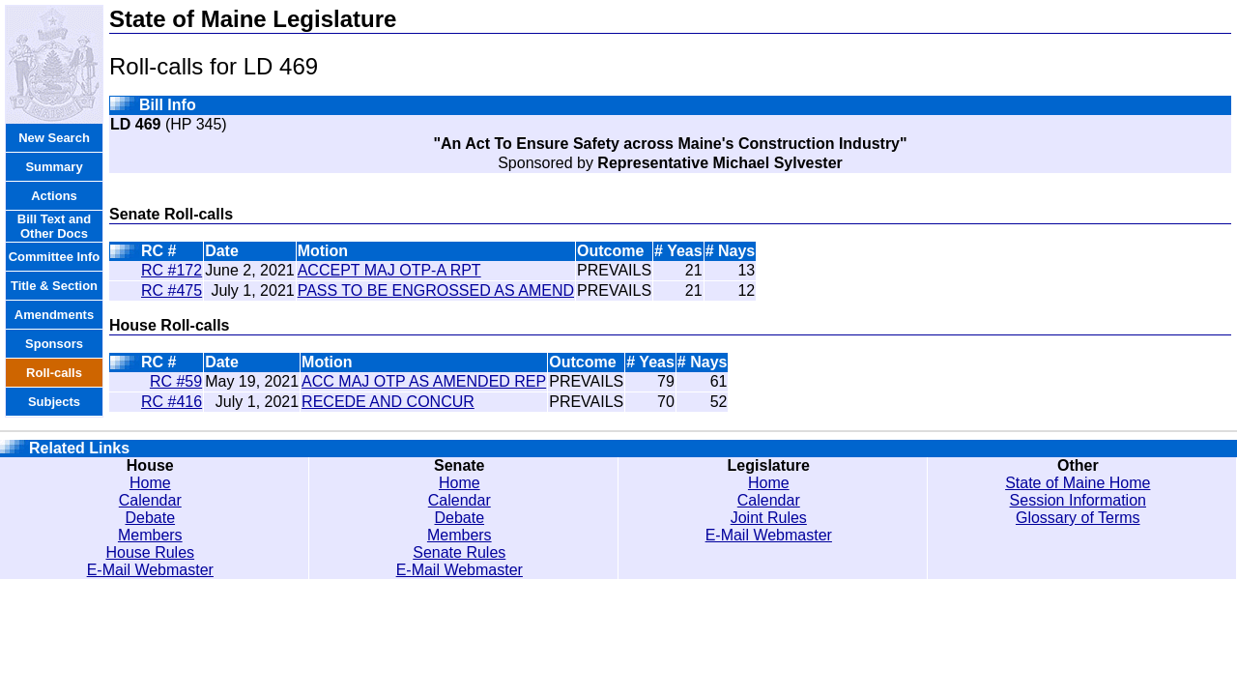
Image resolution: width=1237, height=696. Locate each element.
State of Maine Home (1077, 483)
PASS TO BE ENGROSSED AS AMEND (436, 290)
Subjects (54, 401)
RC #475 (171, 290)
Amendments (54, 314)
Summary (53, 167)
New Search (54, 137)
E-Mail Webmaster (150, 570)
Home (150, 483)
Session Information (1078, 500)
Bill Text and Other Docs (54, 226)
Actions (54, 195)
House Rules (149, 552)
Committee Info (55, 256)
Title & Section (54, 285)
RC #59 (176, 381)
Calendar (150, 500)
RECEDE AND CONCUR (388, 401)
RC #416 (171, 401)
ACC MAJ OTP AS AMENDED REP (424, 381)
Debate (150, 517)
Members (150, 535)
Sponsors (54, 343)
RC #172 (171, 270)
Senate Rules (459, 552)
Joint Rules (769, 517)
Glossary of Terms (1078, 517)
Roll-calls (54, 372)
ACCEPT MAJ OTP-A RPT (389, 270)
